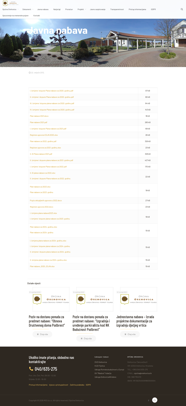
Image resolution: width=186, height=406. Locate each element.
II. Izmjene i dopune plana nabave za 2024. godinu (50, 252)
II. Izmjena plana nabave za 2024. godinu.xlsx (48, 260)
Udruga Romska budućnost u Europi (109, 369)
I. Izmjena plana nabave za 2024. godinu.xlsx (48, 240)
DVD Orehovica (101, 362)
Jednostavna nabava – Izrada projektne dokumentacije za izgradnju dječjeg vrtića (135, 320)
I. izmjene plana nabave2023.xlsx (43, 213)
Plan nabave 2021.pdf (38, 122)
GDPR (88, 385)
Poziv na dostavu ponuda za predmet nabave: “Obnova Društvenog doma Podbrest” (47, 320)
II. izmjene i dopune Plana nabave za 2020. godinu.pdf (52, 97)
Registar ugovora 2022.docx (41, 207)
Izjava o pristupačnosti (58, 385)
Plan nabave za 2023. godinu (41, 192)
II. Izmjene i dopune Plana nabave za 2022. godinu (50, 178)
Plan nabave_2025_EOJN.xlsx (42, 266)
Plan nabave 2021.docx (39, 116)
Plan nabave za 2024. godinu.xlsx (43, 227)
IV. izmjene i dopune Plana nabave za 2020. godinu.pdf (52, 109)
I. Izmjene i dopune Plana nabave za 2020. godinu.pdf (51, 90)
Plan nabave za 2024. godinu (41, 232)
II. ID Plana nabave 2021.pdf (41, 154)
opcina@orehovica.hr (143, 373)
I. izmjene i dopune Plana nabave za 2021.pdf (48, 128)
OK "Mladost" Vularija (103, 373)
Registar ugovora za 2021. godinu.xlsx (45, 147)
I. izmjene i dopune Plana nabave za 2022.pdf (48, 166)
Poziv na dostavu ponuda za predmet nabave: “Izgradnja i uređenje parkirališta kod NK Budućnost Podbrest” (91, 323)
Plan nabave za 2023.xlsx (40, 186)
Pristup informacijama (38, 385)
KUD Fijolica (100, 366)
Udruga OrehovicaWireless (105, 377)
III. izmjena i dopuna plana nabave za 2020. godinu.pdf (52, 103)
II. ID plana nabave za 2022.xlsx (42, 173)
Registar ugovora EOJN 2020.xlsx (44, 135)
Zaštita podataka (77, 385)
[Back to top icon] (154, 400)
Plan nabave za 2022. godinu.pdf (43, 141)
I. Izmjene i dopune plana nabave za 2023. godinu (50, 218)
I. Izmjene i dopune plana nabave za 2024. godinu (50, 246)
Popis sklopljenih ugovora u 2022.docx (46, 200)
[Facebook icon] (149, 400)
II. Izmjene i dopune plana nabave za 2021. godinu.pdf (51, 160)
